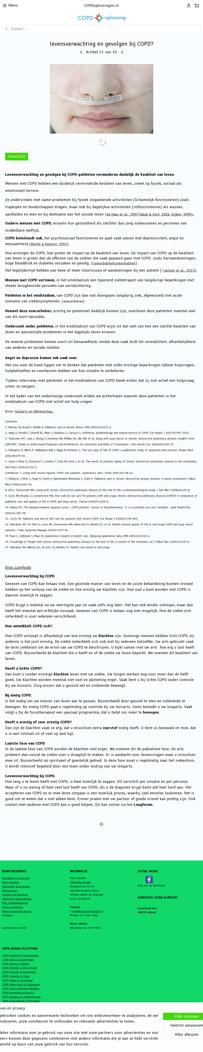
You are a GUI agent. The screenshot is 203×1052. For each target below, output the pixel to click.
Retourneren (9, 890)
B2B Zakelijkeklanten (15, 902)
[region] (75, 1026)
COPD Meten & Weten (15, 963)
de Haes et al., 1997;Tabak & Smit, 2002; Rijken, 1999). (150, 214)
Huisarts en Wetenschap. (34, 411)
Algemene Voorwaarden (17, 898)
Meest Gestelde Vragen (17, 911)
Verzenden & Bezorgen (16, 886)
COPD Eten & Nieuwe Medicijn (21, 988)
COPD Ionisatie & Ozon (16, 976)
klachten (106, 636)
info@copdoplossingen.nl (88, 911)
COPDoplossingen (80, 882)
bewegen (151, 712)
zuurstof (110, 728)
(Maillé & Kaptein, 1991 (48, 244)
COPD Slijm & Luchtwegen (18, 959)
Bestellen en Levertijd (16, 878)
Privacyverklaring (12, 907)
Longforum (143, 804)
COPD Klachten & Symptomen (20, 955)
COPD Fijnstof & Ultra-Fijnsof (19, 967)
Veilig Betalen (10, 882)
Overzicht (16, 156)
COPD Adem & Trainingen (17, 980)
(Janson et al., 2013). (180, 270)
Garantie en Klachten (15, 894)
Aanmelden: (157, 897)
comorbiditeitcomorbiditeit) (115, 263)
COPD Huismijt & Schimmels (19, 971)
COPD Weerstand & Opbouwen (21, 984)
